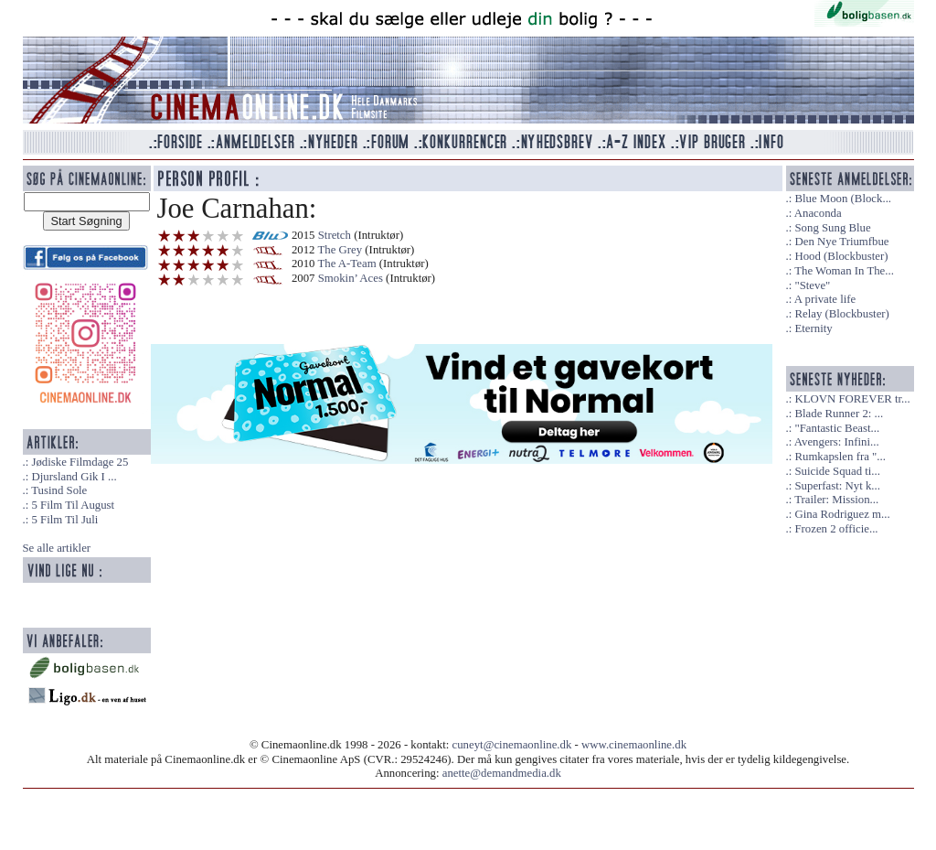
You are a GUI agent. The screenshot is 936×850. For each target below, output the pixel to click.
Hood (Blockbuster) (841, 256)
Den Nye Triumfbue (841, 241)
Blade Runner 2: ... (838, 413)
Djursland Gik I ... (73, 476)
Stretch (334, 235)
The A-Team (346, 263)
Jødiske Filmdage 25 (79, 462)
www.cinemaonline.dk (633, 744)
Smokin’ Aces (350, 278)
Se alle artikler (57, 548)
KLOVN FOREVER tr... (851, 399)
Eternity (813, 328)
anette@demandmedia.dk (501, 773)
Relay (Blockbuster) (841, 313)
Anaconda (818, 213)
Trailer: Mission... (836, 499)
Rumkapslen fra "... (839, 456)
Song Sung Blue (832, 227)
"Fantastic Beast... (836, 428)
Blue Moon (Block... (842, 198)
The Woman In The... (844, 270)
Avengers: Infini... (836, 442)
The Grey (339, 249)
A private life (825, 299)
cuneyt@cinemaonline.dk (512, 744)
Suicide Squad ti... (836, 471)
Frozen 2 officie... (836, 528)
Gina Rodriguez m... (841, 514)
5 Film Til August (72, 505)
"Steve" (812, 285)
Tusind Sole (59, 490)
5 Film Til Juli (64, 519)
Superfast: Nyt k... (836, 485)
